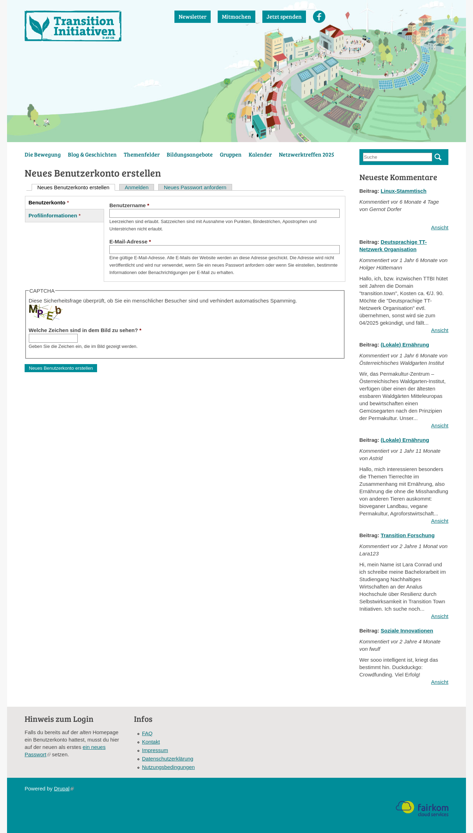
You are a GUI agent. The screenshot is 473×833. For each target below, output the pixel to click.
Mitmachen (236, 16)
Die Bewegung (43, 154)
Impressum (155, 750)
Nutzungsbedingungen (168, 767)
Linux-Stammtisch (404, 191)
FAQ (147, 733)
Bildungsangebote (190, 154)
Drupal (63, 788)
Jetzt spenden (284, 16)
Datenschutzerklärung (167, 759)
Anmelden (137, 187)
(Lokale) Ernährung (405, 345)
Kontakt (151, 742)
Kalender (260, 154)
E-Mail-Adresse (130, 241)
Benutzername (129, 205)
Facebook (319, 17)
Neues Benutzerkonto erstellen (76, 187)
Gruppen (231, 154)
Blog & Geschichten (92, 154)
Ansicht (439, 227)
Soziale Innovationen (407, 631)
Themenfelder (142, 154)
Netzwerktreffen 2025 (306, 154)
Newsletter (192, 16)
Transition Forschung (408, 535)
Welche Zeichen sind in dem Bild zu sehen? (85, 330)
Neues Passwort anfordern (195, 187)
